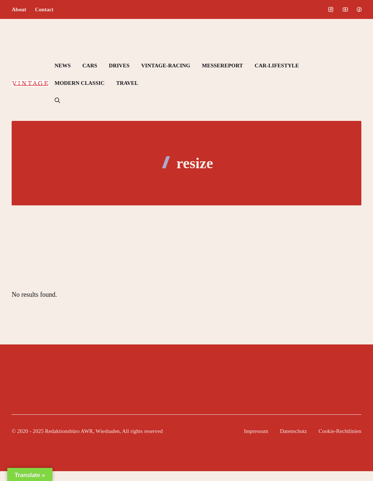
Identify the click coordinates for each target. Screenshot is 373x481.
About (19, 9)
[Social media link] (331, 9)
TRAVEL (127, 83)
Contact (44, 9)
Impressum (256, 431)
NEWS (63, 65)
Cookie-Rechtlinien (340, 431)
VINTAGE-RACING (166, 65)
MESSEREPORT (222, 65)
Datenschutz (293, 431)
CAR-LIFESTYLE (277, 65)
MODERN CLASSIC (80, 83)
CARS (89, 65)
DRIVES (119, 65)
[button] (57, 100)
